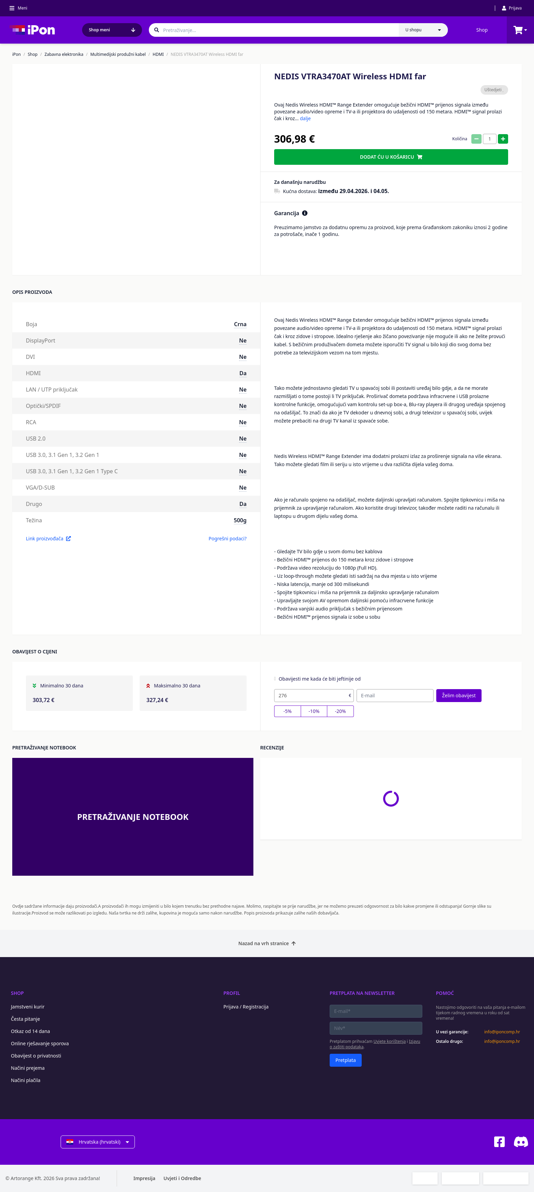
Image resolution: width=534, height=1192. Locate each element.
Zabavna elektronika (64, 54)
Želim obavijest (459, 695)
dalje (305, 118)
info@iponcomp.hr (502, 1032)
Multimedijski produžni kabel (118, 54)
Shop (482, 30)
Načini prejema (28, 1068)
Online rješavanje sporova (40, 1043)
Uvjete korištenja (390, 1041)
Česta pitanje (25, 1019)
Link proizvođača (48, 538)
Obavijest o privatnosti (36, 1055)
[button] (71, 256)
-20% (340, 711)
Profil (231, 993)
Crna (240, 324)
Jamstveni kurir (28, 1006)
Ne (243, 340)
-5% (287, 711)
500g (240, 520)
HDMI (158, 54)
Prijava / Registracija (246, 1006)
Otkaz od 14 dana (30, 1031)
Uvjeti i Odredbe (182, 1178)
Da (243, 373)
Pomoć (445, 993)
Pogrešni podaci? (227, 538)
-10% (314, 711)
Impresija (144, 1178)
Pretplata (345, 1060)
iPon (16, 54)
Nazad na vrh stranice (267, 943)
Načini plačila (26, 1080)
